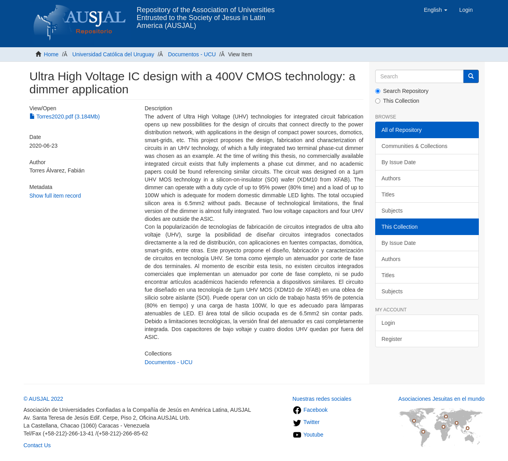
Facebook (310, 410)
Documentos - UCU (192, 54)
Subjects (392, 210)
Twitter (306, 422)
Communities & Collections (414, 146)
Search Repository (401, 91)
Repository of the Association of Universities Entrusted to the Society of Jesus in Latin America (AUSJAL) (206, 13)
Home (51, 54)
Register (391, 339)
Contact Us (37, 445)
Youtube (308, 434)
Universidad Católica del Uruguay (113, 54)
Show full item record (55, 196)
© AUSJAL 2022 (43, 399)
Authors (390, 178)
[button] (435, 10)
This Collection (397, 101)
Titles (387, 194)
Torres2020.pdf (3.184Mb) (65, 116)
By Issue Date (398, 162)
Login (388, 323)
